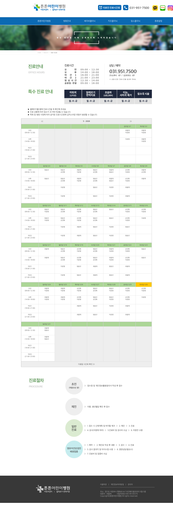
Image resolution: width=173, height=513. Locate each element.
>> (131, 121)
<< (42, 121)
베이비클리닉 (89, 21)
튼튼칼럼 (158, 21)
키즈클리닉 (112, 21)
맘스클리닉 (135, 21)
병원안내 (67, 21)
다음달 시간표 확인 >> (86, 364)
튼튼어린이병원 (44, 21)
